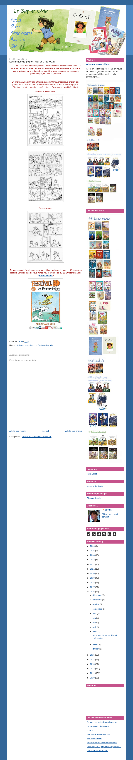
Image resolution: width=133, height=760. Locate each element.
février (96, 644)
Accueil (45, 431)
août (95, 613)
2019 (92, 578)
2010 (92, 678)
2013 (92, 664)
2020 (92, 573)
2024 (92, 555)
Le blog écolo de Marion (98, 726)
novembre (97, 600)
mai (94, 622)
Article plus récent (17, 431)
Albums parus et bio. (98, 64)
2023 (92, 560)
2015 (92, 655)
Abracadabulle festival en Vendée (102, 742)
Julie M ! (90, 730)
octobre (96, 604)
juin (94, 618)
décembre (97, 595)
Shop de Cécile (94, 498)
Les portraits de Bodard (97, 750)
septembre (98, 609)
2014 (92, 659)
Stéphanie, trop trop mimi (98, 734)
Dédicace (41, 345)
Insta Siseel (92, 474)
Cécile (108, 510)
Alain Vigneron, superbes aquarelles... (104, 746)
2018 (92, 582)
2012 (92, 668)
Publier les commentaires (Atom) (37, 436)
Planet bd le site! (94, 738)
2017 (92, 587)
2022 (92, 564)
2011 (92, 673)
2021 (92, 569)
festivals (49, 345)
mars (95, 632)
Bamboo (33, 345)
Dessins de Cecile (95, 486)
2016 (92, 591)
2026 (92, 546)
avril (95, 627)
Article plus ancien (73, 431)
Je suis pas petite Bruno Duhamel (102, 722)
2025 (92, 550)
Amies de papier (23, 345)
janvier (96, 649)
